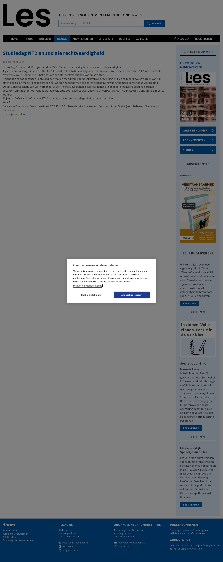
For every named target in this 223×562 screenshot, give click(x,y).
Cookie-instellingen (90, 295)
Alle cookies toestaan (132, 295)
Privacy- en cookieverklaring (87, 285)
